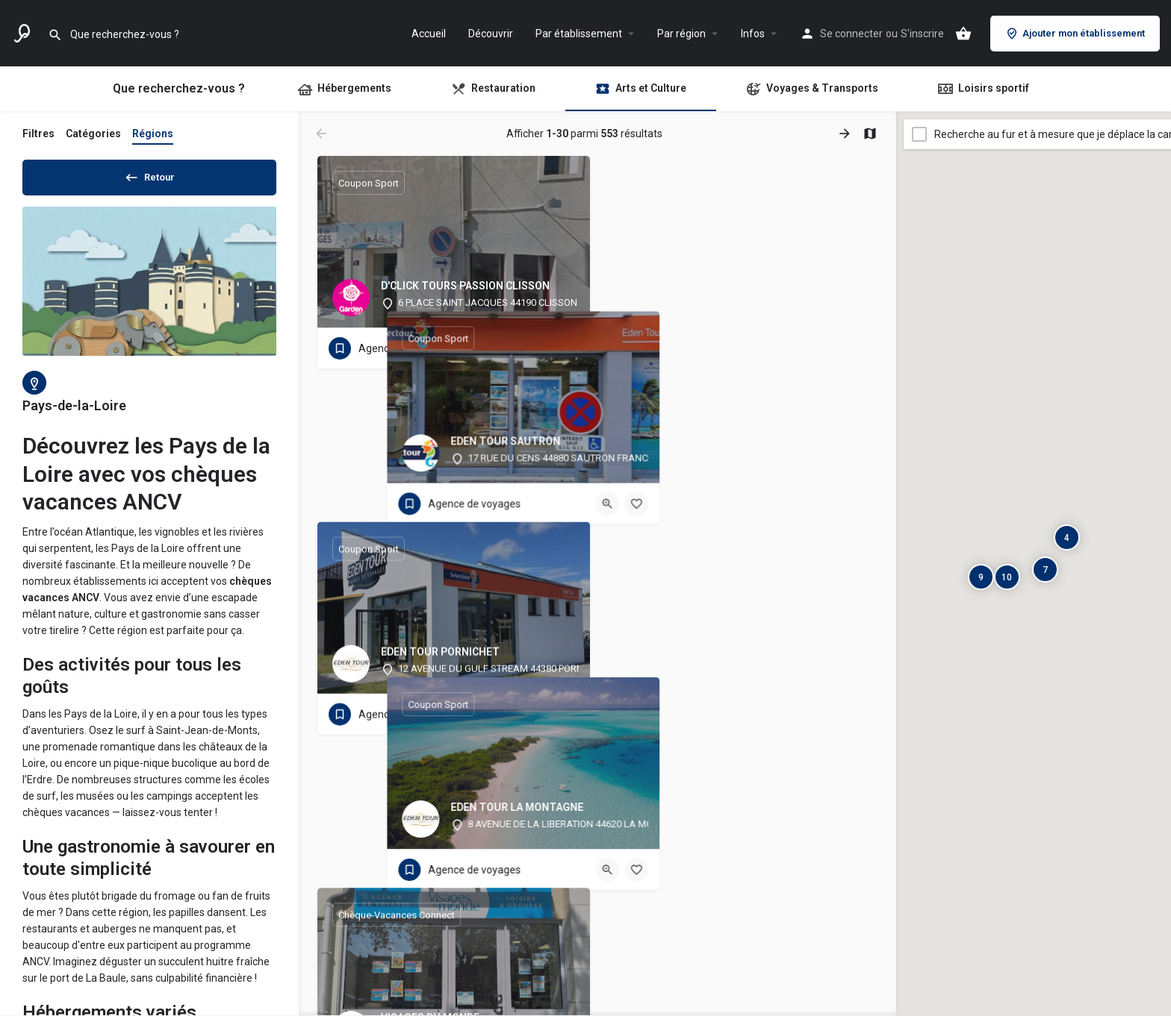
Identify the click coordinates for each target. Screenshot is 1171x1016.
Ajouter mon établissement (1075, 33)
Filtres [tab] (38, 133)
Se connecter (851, 34)
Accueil (428, 34)
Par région (681, 34)
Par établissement (578, 34)
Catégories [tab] (93, 133)
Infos (753, 34)
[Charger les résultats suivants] (846, 133)
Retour (149, 174)
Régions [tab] (152, 133)
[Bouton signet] (567, 348)
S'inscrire (922, 34)
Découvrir (490, 34)
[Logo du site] (24, 32)
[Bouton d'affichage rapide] (538, 348)
